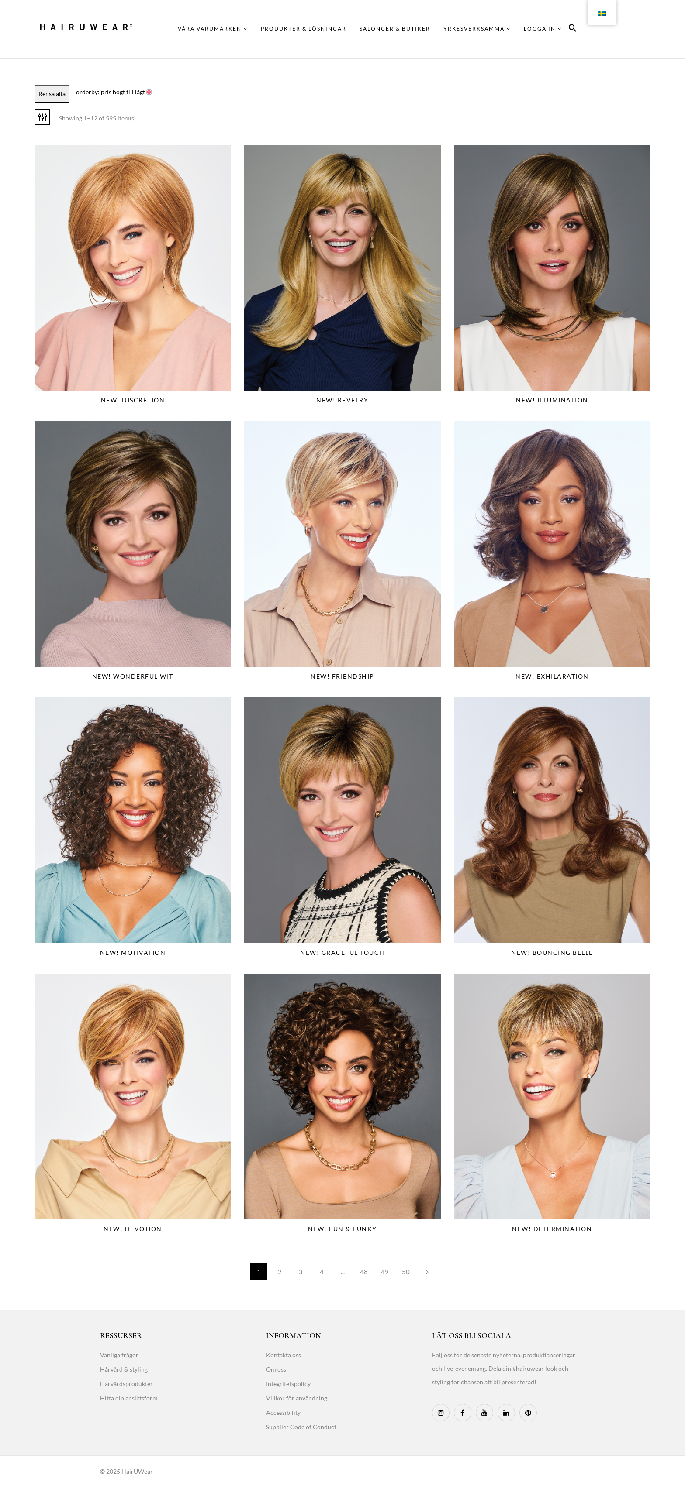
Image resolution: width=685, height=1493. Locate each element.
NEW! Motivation (133, 952)
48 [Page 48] (364, 1272)
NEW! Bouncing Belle (552, 952)
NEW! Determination (552, 1228)
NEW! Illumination (552, 400)
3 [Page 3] (301, 1272)
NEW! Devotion (133, 1228)
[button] (572, 29)
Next (426, 1271)
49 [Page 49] (385, 1272)
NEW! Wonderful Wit (132, 676)
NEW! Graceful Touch (342, 952)
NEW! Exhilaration (552, 676)
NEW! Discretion (133, 400)
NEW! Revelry (342, 400)
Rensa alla (52, 93)
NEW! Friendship (342, 676)
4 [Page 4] (322, 1272)
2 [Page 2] (280, 1272)
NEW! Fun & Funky (342, 1228)
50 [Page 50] (406, 1272)
